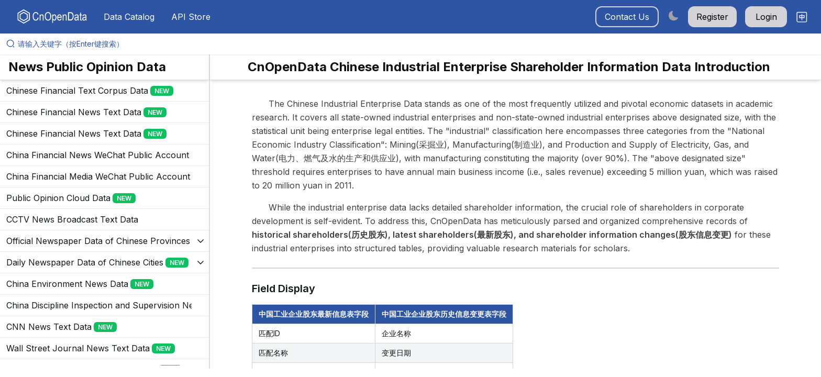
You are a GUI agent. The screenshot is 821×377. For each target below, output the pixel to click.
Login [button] (766, 17)
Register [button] (712, 17)
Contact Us (627, 17)
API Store (190, 17)
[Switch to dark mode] (673, 15)
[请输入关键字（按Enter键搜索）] (415, 44)
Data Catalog (129, 17)
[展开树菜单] (104, 90)
